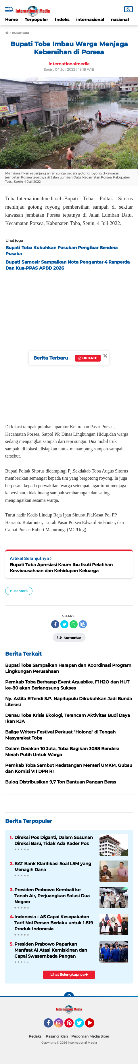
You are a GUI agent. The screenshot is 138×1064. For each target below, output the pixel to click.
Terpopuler (36, 19)
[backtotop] (69, 997)
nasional (120, 19)
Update (87, 358)
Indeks (62, 19)
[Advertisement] (69, 345)
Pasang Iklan (57, 1036)
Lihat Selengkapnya (69, 974)
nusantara (19, 591)
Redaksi (35, 1036)
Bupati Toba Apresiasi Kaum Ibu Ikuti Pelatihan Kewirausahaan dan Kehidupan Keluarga (61, 567)
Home (11, 19)
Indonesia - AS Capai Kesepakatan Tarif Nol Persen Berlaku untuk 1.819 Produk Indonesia (53, 923)
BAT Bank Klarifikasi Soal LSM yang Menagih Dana (52, 866)
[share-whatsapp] (74, 624)
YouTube (93, 1025)
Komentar (69, 637)
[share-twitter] (64, 624)
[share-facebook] (55, 624)
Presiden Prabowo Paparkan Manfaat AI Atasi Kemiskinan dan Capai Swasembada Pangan (50, 950)
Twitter (82, 1025)
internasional (90, 19)
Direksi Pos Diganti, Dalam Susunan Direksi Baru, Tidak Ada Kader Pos (53, 840)
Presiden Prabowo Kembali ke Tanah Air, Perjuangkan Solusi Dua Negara (52, 895)
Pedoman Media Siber (90, 1036)
